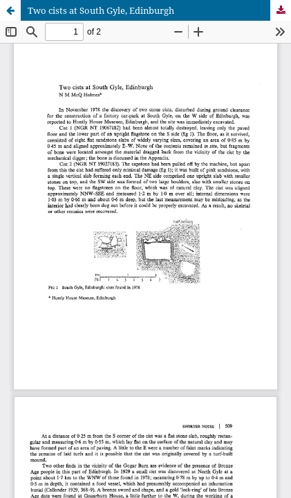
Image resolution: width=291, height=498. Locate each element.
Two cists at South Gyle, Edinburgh (101, 10)
